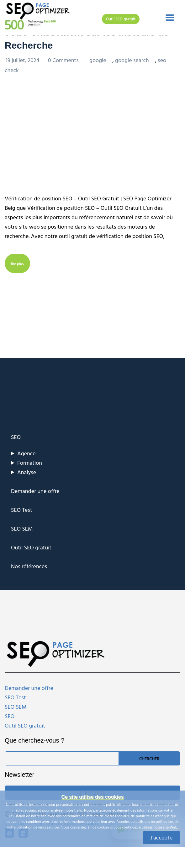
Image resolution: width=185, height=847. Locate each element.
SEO (16, 437)
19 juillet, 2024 (23, 60)
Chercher (149, 758)
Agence (26, 453)
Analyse (26, 472)
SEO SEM (22, 528)
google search (132, 60)
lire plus (17, 263)
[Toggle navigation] (170, 17)
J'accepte (162, 837)
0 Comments (64, 60)
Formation (29, 462)
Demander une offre (35, 491)
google (97, 60)
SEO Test (21, 510)
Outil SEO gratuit (121, 19)
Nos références (29, 566)
